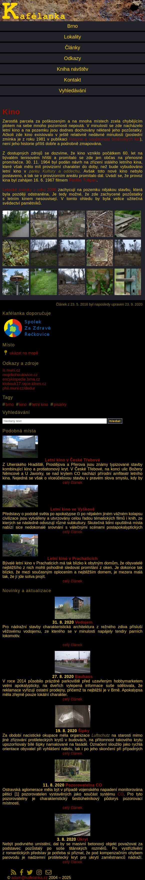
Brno (72, 26)
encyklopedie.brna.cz (21, 379)
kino (22, 404)
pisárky (60, 404)
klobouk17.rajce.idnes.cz (24, 384)
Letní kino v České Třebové (72, 460)
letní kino (40, 404)
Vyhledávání (72, 90)
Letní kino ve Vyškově (72, 509)
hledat (114, 421)
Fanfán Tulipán (82, 180)
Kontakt (72, 80)
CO (121, 794)
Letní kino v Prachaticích (73, 558)
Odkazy (72, 58)
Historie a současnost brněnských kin (104, 139)
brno (10, 404)
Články (72, 47)
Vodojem (83, 622)
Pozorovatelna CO (84, 785)
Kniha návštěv (72, 69)
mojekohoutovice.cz (20, 375)
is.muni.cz (11, 370)
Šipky (84, 731)
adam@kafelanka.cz (29, 877)
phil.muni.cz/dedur (18, 388)
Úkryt (82, 839)
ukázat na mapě (20, 352)
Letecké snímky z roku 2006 (29, 190)
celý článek (72, 482)
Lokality (72, 37)
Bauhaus (84, 676)
